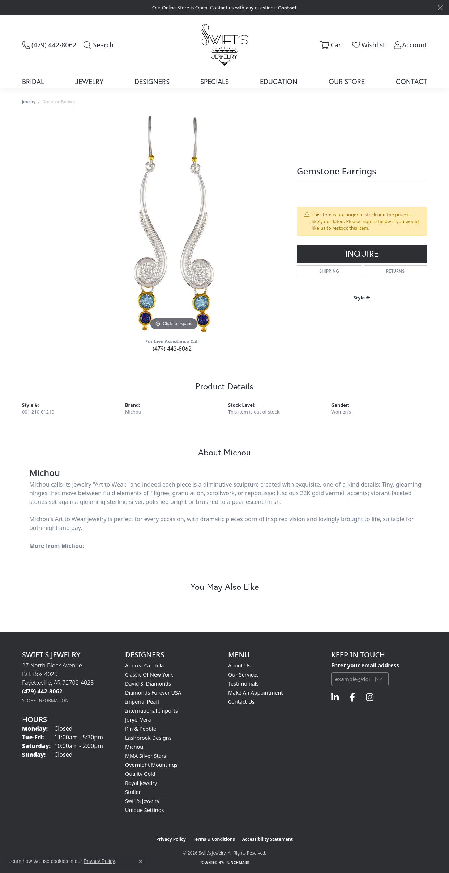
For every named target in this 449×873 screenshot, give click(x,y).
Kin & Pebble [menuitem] (140, 728)
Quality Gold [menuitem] (140, 773)
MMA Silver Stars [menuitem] (145, 755)
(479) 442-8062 (172, 348)
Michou (133, 412)
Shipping (329, 271)
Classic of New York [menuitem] (149, 674)
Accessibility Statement (267, 839)
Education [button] (279, 81)
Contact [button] (287, 7)
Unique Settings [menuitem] (144, 810)
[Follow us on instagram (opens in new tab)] (369, 697)
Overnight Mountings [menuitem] (151, 764)
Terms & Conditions (214, 839)
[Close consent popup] (140, 861)
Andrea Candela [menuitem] (144, 665)
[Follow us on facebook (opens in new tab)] (352, 697)
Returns (395, 271)
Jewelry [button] (89, 81)
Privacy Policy (171, 839)
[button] (99, 44)
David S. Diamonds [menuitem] (148, 683)
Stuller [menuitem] (133, 791)
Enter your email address (365, 665)
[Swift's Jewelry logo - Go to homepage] (224, 44)
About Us (239, 665)
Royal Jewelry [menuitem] (141, 782)
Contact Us (241, 701)
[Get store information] (45, 700)
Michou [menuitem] (134, 746)
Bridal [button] (33, 81)
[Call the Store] (42, 691)
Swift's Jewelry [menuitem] (142, 801)
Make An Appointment (255, 692)
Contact (411, 81)
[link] (49, 44)
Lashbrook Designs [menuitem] (148, 737)
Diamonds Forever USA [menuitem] (153, 692)
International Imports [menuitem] (151, 710)
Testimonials (243, 683)
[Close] (440, 7)
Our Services (243, 674)
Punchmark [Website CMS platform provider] (238, 862)
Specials (214, 81)
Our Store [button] (347, 81)
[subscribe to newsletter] (378, 679)
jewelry (28, 101)
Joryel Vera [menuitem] (138, 719)
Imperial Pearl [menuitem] (142, 701)
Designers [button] (152, 81)
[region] (173, 224)
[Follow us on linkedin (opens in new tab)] (335, 697)
